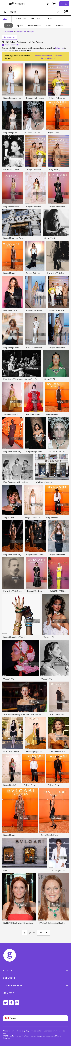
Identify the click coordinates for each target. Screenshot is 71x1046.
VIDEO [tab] (50, 18)
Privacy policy (36, 1031)
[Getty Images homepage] (17, 3)
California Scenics (44, 482)
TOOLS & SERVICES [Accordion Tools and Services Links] (35, 985)
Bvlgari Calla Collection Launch (38, 517)
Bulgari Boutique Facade (14, 238)
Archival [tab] (59, 25)
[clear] (59, 11)
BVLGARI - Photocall (12, 751)
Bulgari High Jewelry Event (38, 98)
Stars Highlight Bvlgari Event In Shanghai (44, 751)
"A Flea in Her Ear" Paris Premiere (39, 132)
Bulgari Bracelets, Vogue (14, 637)
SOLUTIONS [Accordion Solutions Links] (35, 978)
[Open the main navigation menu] (5, 3)
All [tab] (8, 25)
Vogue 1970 (49, 379)
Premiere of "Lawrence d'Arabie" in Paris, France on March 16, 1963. (33, 379)
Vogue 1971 (8, 517)
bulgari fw (9, 37)
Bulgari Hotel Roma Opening (16, 310)
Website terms (9, 1031)
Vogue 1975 (46, 679)
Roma (5, 870)
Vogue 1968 (49, 238)
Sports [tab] (20, 25)
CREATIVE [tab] (21, 18)
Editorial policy (23, 1031)
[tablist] (35, 19)
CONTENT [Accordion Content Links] (35, 970)
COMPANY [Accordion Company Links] (35, 993)
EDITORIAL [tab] (36, 18)
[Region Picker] (35, 1018)
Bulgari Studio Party (12, 451)
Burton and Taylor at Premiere (16, 169)
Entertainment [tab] (34, 25)
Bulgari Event (53, 132)
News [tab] (48, 25)
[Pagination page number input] (24, 932)
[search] (6, 11)
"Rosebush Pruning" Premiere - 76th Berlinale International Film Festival (34, 714)
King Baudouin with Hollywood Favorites (21, 482)
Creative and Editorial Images (51, 56)
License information (52, 1031)
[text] (33, 12)
